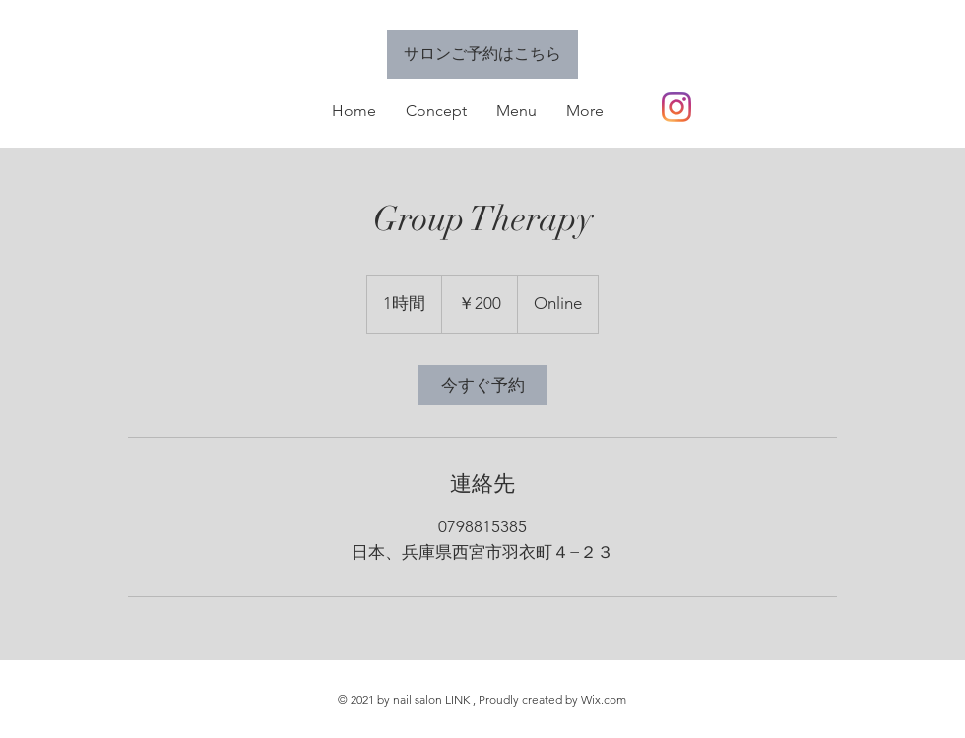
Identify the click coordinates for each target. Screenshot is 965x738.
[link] (482, 385)
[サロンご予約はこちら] (482, 54)
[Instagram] (676, 107)
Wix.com (603, 699)
